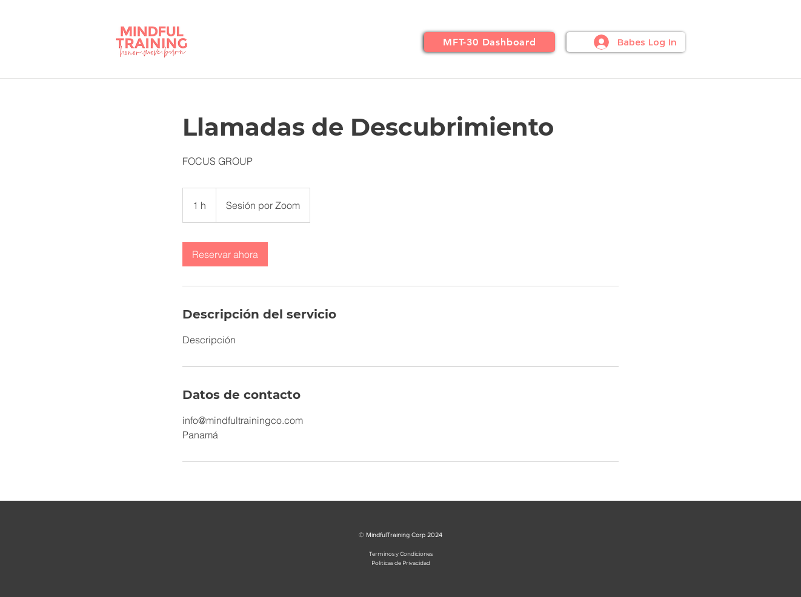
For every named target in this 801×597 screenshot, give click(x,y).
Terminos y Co (388, 553)
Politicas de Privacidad (400, 562)
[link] (225, 254)
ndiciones (420, 553)
